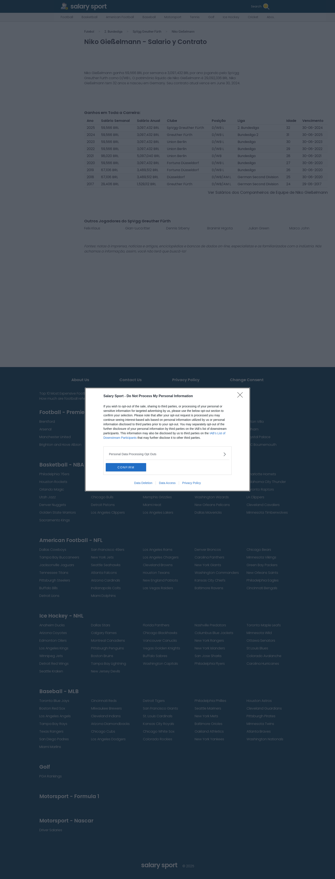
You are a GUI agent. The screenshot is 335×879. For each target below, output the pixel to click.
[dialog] (167, 439)
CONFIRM (126, 467)
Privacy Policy (191, 483)
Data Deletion (143, 483)
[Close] (241, 396)
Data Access (167, 483)
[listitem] (167, 454)
